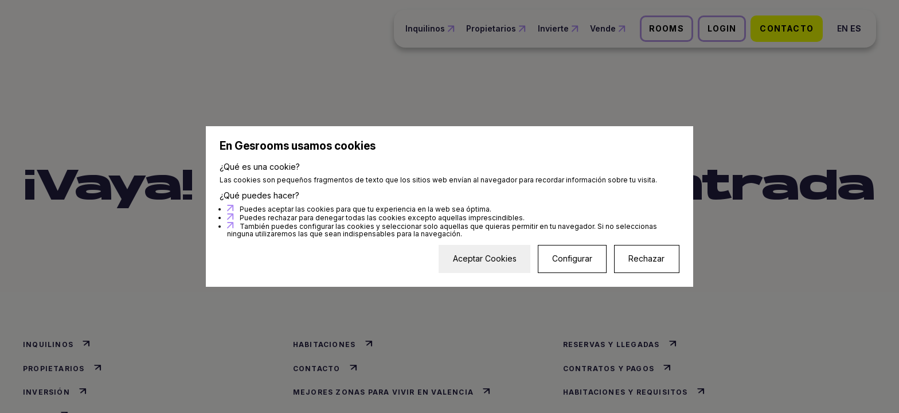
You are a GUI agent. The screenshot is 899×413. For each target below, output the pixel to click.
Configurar (572, 258)
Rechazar (646, 258)
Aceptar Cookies (485, 258)
